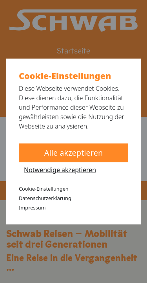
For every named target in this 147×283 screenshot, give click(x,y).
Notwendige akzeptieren (60, 169)
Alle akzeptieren (73, 152)
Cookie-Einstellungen (44, 189)
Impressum (32, 207)
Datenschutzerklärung (45, 198)
